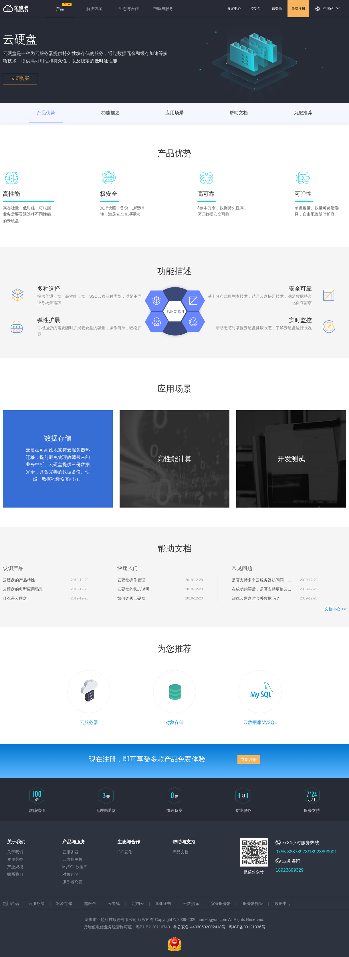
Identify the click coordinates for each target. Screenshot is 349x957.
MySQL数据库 (75, 867)
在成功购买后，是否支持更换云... (261, 589)
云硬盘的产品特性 (19, 580)
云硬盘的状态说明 (133, 589)
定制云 (138, 903)
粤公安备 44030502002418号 (199, 927)
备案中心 (234, 9)
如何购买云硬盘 (131, 598)
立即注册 (249, 759)
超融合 (90, 903)
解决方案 (94, 8)
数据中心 (283, 903)
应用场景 (174, 112)
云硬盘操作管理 (131, 580)
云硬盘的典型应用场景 (23, 589)
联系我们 (15, 874)
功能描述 (110, 112)
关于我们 (15, 852)
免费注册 (298, 9)
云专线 (114, 903)
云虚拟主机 (72, 859)
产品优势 (46, 112)
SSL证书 (163, 903)
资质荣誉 (15, 859)
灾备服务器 (221, 903)
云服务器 (89, 697)
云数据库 (191, 903)
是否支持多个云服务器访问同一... (261, 580)
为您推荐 (303, 112)
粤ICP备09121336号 (247, 927)
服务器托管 (72, 881)
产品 (60, 8)
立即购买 (20, 78)
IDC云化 (124, 852)
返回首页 (16, 8)
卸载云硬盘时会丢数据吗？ (256, 598)
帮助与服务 (163, 8)
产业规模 (15, 867)
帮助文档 (238, 112)
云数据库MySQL (260, 697)
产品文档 (180, 852)
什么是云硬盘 (15, 598)
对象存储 (174, 697)
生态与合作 (129, 8)
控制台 (255, 9)
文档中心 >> (335, 609)
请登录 (277, 9)
